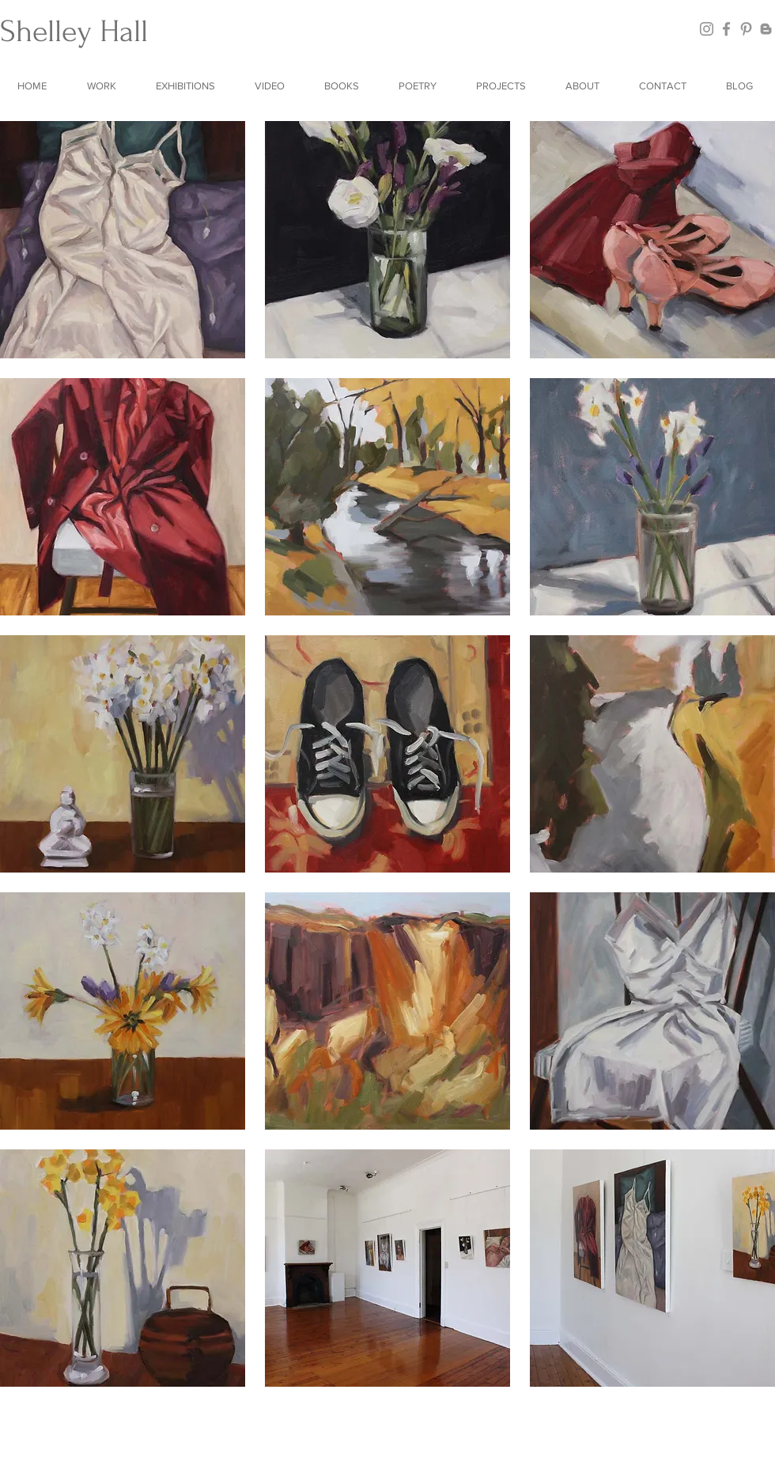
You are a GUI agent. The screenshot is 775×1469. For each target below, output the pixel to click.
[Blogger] (766, 29)
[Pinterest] (746, 29)
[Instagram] (707, 29)
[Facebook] (726, 29)
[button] (104, 86)
